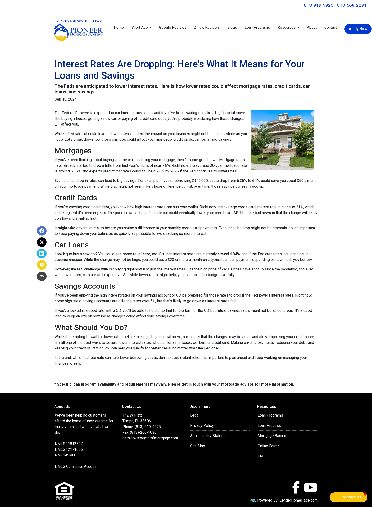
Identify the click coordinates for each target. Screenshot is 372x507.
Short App (140, 27)
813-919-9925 (318, 5)
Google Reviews (172, 27)
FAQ (261, 456)
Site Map (197, 446)
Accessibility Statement (210, 435)
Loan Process (269, 425)
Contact (330, 27)
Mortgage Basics (272, 435)
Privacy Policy (202, 425)
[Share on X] (41, 242)
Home (119, 27)
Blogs (232, 27)
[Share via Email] (41, 265)
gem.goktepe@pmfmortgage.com (150, 438)
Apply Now (358, 29)
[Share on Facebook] (41, 231)
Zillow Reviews (207, 27)
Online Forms (269, 446)
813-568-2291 (352, 5)
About (312, 27)
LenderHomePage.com (298, 500)
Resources (287, 27)
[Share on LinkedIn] (41, 253)
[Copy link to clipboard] (41, 276)
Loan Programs (257, 27)
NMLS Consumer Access (76, 466)
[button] (348, 497)
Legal (194, 415)
